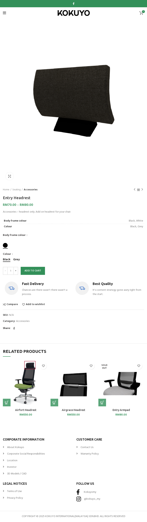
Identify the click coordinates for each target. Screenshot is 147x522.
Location (12, 460)
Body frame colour (14, 235)
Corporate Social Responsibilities (26, 454)
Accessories (31, 190)
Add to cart (32, 271)
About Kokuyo (15, 447)
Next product (142, 190)
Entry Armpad (121, 410)
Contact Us (87, 447)
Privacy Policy (15, 498)
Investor (11, 467)
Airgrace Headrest (73, 410)
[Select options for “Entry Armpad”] (102, 402)
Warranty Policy (90, 454)
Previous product (134, 190)
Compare (12, 304)
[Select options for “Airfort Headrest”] (7, 402)
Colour (7, 254)
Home (6, 190)
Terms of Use (14, 491)
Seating (16, 190)
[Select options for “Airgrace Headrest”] (54, 402)
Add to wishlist (35, 304)
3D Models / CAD (17, 474)
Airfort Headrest (25, 410)
